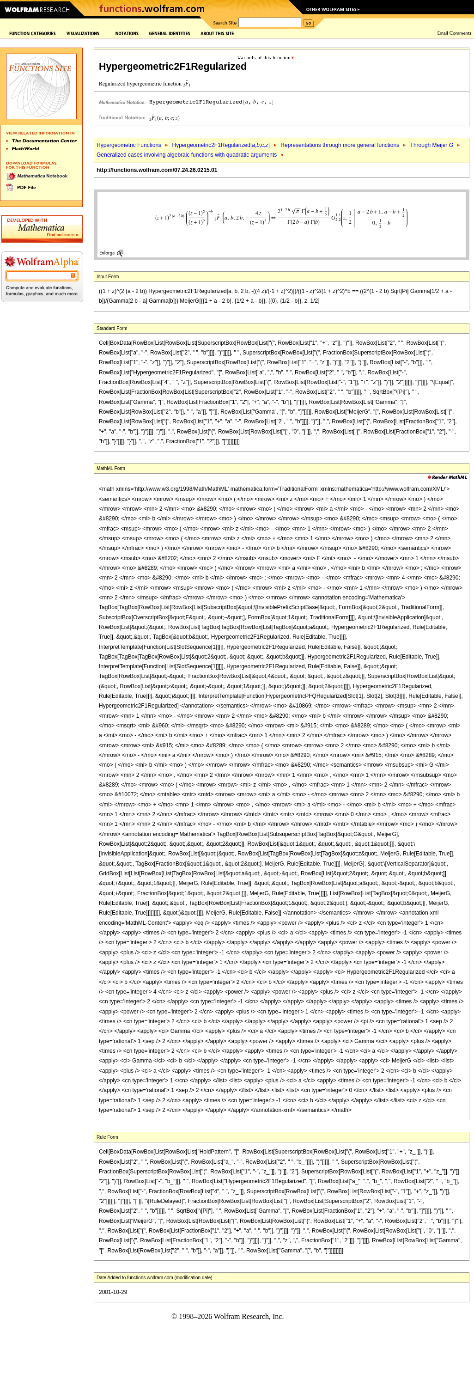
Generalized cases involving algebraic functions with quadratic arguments (187, 155)
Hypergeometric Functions (129, 145)
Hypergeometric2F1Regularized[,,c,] (220, 145)
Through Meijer (431, 145)
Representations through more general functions (339, 145)
